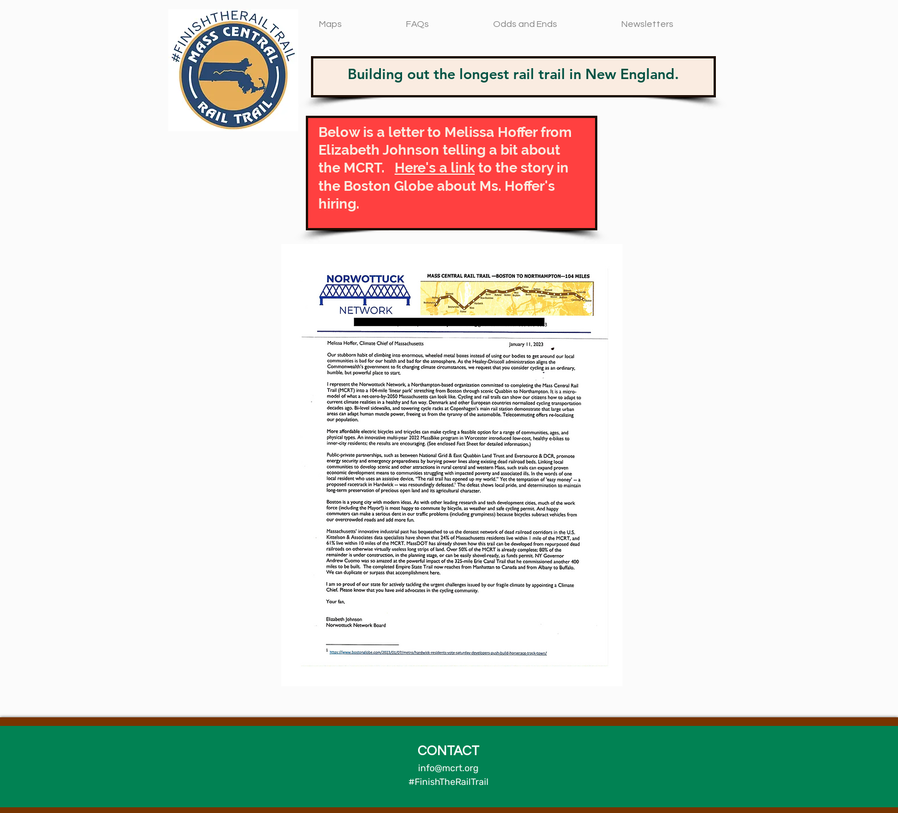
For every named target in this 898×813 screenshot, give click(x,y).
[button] (355, 19)
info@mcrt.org (448, 768)
